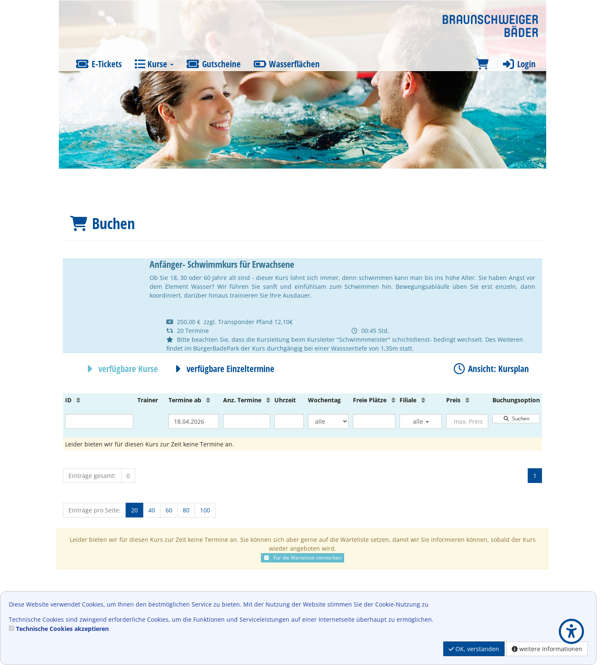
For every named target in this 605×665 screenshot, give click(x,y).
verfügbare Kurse (120, 369)
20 (134, 510)
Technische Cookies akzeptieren (62, 629)
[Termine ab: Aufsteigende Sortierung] (208, 400)
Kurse (154, 64)
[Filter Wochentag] (328, 421)
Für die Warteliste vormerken (302, 557)
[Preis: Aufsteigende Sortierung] (467, 400)
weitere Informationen (547, 649)
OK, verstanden (474, 649)
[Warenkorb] (482, 64)
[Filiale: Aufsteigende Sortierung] (423, 400)
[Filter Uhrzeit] (289, 421)
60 (169, 510)
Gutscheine (213, 64)
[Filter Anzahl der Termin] (246, 421)
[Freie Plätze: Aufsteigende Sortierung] (393, 400)
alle (421, 421)
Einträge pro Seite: (94, 510)
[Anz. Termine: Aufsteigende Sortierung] (268, 400)
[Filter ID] (99, 421)
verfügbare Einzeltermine (222, 369)
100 (205, 510)
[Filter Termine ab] (193, 421)
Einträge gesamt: (92, 476)
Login (518, 64)
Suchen (516, 418)
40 (151, 510)
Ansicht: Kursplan (490, 369)
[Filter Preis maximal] (467, 421)
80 (186, 510)
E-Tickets (99, 64)
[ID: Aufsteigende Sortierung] (78, 400)
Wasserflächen (286, 64)
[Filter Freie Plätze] (374, 421)
